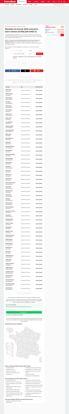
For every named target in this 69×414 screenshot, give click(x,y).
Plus (54, 1)
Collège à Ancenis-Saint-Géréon (13, 372)
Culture (36, 1)
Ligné (25, 56)
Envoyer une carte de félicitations (33, 375)
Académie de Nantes (21, 26)
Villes (35, 4)
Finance (43, 1)
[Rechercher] (59, 4)
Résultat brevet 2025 (11, 26)
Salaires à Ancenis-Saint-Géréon (13, 389)
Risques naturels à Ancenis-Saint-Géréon (34, 385)
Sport (29, 1)
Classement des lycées (11, 371)
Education (25, 4)
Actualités (22, 1)
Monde (30, 4)
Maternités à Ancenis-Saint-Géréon (13, 381)
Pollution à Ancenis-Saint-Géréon (33, 383)
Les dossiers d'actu (50, 32)
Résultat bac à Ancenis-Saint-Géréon (33, 367)
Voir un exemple (60, 29)
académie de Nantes (9, 41)
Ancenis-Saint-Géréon (11, 380)
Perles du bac (9, 374)
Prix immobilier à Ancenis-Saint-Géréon (34, 391)
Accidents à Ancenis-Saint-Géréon (33, 380)
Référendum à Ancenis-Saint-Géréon (33, 396)
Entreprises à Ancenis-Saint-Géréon (33, 390)
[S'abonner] (55, 35)
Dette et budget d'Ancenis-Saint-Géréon (14, 393)
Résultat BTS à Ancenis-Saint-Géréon (33, 369)
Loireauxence (20, 56)
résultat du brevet (10, 34)
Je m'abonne (23, 312)
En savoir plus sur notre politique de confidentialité (14, 314)
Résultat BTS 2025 (10, 369)
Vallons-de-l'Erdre (31, 56)
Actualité (48, 29)
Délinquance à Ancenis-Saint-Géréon (33, 381)
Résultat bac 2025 (10, 367)
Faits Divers (18, 4)
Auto (48, 1)
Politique (7, 4)
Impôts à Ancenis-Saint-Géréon (13, 391)
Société (12, 4)
